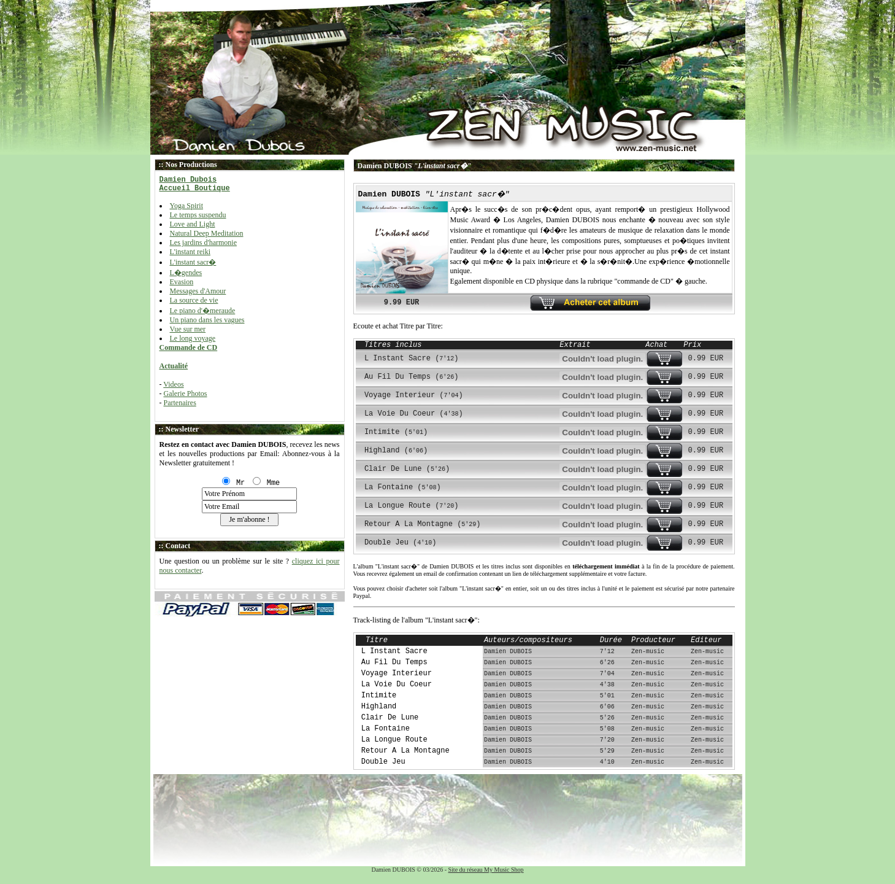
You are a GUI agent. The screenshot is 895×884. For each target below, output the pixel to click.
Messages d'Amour (198, 291)
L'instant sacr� (193, 262)
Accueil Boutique (194, 188)
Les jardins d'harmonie (203, 242)
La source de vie (194, 300)
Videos (173, 384)
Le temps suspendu (198, 215)
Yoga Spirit (186, 205)
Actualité (173, 366)
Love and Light (192, 224)
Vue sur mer (188, 329)
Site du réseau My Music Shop (486, 869)
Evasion (182, 281)
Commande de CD (188, 347)
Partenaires (180, 402)
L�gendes (186, 272)
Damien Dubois (188, 180)
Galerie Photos (185, 393)
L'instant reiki (190, 251)
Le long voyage (193, 338)
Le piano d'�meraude (203, 310)
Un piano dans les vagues (207, 320)
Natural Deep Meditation (207, 233)
